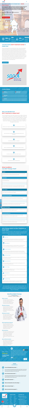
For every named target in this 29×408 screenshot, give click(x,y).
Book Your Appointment (6, 17)
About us (11, 396)
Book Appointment (5, 62)
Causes (15, 396)
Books (14, 397)
